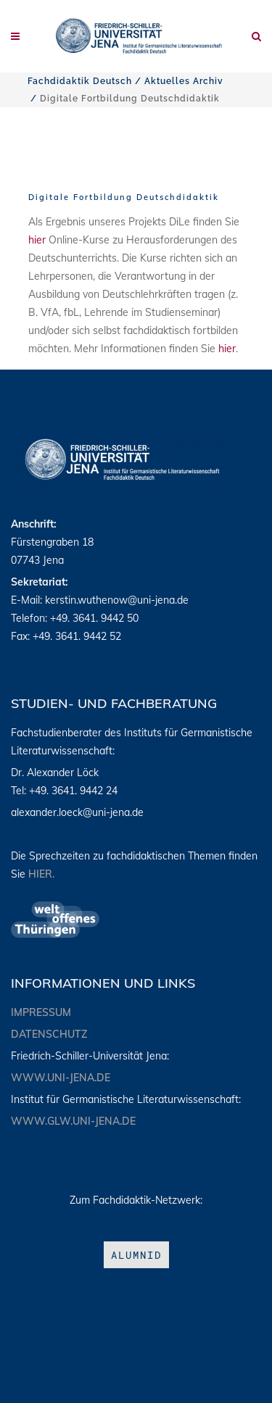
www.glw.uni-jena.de (73, 1121)
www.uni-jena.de (60, 1077)
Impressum (41, 1012)
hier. (41, 873)
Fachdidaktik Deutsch (80, 81)
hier (37, 239)
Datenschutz (49, 1034)
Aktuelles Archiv (183, 81)
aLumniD (136, 1255)
